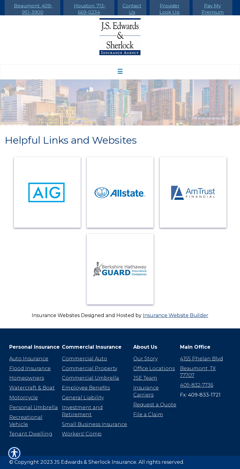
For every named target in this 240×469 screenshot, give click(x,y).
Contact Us (131, 9)
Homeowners (26, 378)
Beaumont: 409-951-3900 (33, 9)
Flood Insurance (30, 368)
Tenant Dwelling (30, 434)
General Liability (83, 398)
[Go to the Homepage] (120, 36)
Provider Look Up (169, 9)
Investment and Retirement (82, 411)
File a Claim (148, 414)
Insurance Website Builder (175, 315)
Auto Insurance (28, 359)
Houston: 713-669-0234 (90, 9)
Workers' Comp (82, 434)
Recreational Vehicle (25, 420)
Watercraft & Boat (32, 388)
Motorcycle (23, 398)
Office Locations (154, 368)
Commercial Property (89, 368)
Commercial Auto (84, 359)
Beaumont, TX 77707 (198, 372)
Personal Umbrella (33, 407)
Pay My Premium (213, 9)
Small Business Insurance (94, 424)
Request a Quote (154, 405)
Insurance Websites (56, 315)
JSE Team (145, 378)
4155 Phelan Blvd (201, 359)
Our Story (145, 359)
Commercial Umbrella (90, 378)
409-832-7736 (196, 385)
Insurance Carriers (146, 391)
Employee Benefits (86, 388)
